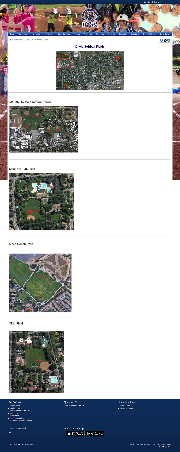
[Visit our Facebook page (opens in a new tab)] (11, 432)
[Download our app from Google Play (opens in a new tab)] (94, 434)
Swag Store (164, 34)
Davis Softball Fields (41, 40)
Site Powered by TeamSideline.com (21, 444)
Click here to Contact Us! (74, 406)
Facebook (14, 413)
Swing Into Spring (149, 34)
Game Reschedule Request (21, 421)
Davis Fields (125, 406)
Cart (147, 2)
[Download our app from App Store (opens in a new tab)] (75, 434)
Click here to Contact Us (19, 411)
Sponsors (111, 34)
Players (77, 34)
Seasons (50, 34)
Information (36, 34)
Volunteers (88, 34)
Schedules (100, 34)
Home (12, 34)
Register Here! (15, 408)
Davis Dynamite (64, 34)
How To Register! (126, 408)
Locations (28, 40)
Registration (22, 34)
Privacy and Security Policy (161, 444)
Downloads (14, 416)
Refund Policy (145, 444)
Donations (135, 34)
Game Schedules (17, 418)
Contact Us (123, 34)
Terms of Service (134, 444)
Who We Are (15, 406)
